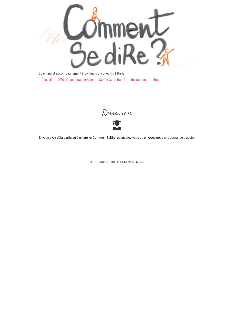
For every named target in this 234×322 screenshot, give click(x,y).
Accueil (46, 80)
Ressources (139, 80)
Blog (156, 80)
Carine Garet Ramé (112, 80)
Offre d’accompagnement (75, 80)
